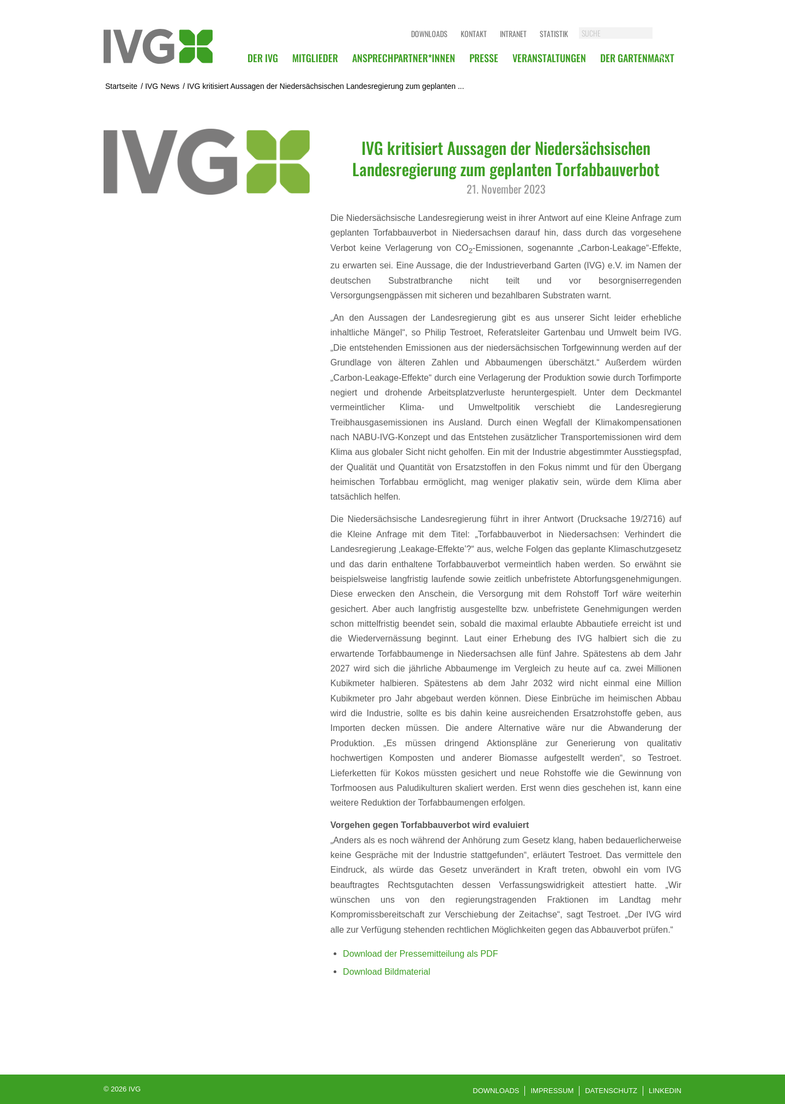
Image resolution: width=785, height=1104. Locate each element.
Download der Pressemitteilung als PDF (420, 953)
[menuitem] (262, 57)
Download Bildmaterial (386, 971)
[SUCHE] (626, 33)
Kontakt (474, 33)
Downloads (429, 33)
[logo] (158, 46)
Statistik (554, 33)
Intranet (513, 33)
